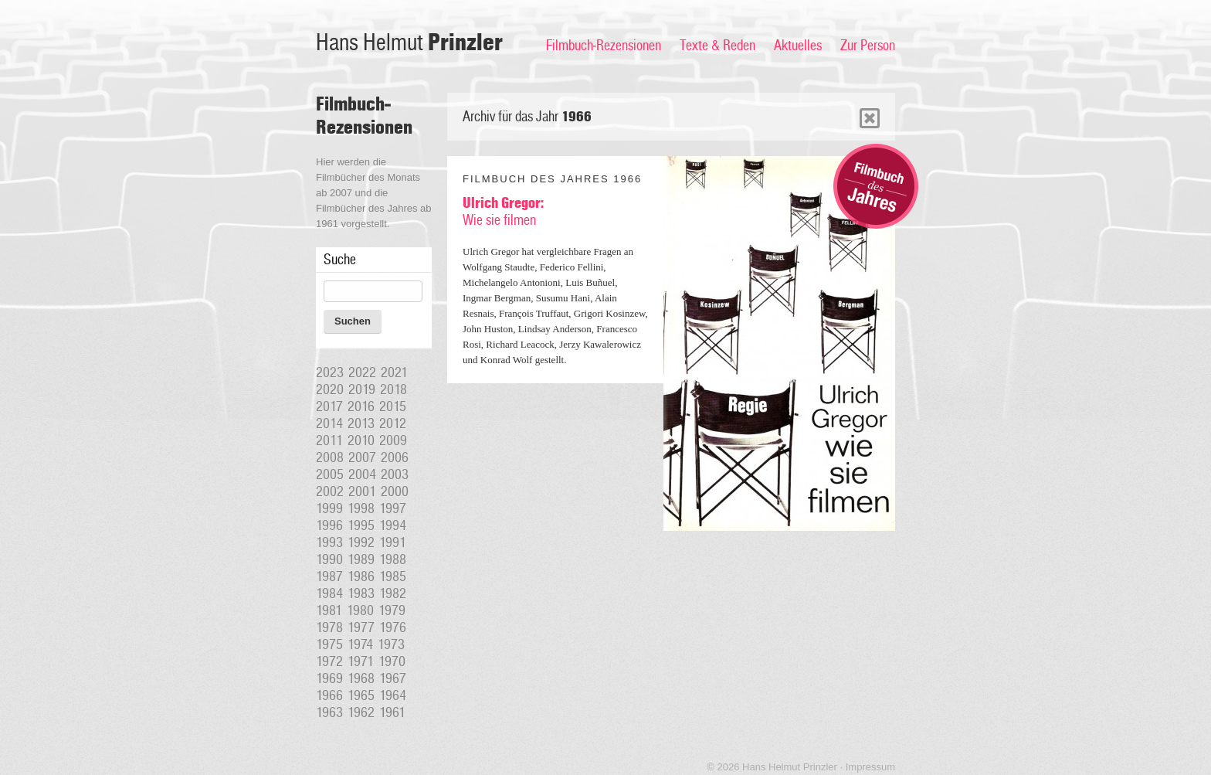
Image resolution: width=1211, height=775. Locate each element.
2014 (329, 423)
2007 (362, 457)
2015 (392, 406)
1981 (329, 610)
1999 (329, 508)
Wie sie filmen (503, 212)
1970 (391, 661)
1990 (329, 559)
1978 (329, 627)
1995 (361, 525)
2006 (395, 457)
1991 (392, 542)
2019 (361, 389)
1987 (329, 576)
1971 (361, 661)
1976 (392, 627)
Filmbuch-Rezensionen (603, 45)
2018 (393, 389)
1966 (329, 695)
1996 (329, 525)
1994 (392, 525)
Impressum (870, 767)
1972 (329, 661)
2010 (361, 440)
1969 (329, 678)
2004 (362, 474)
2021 (394, 372)
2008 (330, 457)
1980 (360, 610)
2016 (361, 406)
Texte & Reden (717, 45)
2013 (361, 423)
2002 (330, 491)
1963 (329, 712)
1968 (361, 678)
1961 (392, 712)
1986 (361, 576)
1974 (360, 644)
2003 (395, 474)
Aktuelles (798, 45)
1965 (361, 695)
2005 (330, 474)
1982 (392, 593)
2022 (362, 372)
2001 (362, 491)
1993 (329, 542)
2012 (392, 423)
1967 (392, 678)
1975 (329, 644)
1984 (329, 593)
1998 (361, 508)
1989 (361, 559)
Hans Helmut (409, 43)
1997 (392, 508)
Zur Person (867, 45)
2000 (395, 491)
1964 (392, 695)
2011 (329, 440)
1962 (361, 712)
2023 (330, 372)
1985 (392, 576)
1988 (392, 559)
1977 (361, 627)
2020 (330, 389)
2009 (393, 440)
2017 (329, 406)
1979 (391, 610)
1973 (391, 644)
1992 (361, 542)
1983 (361, 593)
